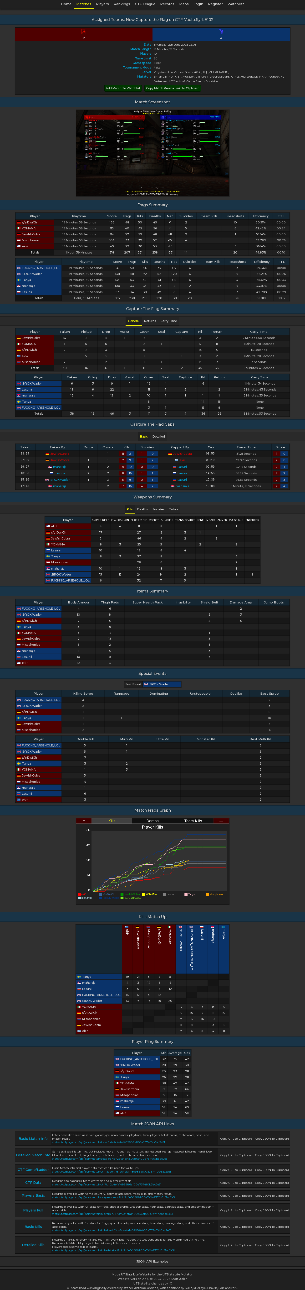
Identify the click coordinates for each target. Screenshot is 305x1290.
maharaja (26, 286)
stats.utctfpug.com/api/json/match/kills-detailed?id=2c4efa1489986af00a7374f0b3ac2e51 (113, 1247)
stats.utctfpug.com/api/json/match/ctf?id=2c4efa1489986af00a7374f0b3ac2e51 (106, 1181)
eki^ (22, 246)
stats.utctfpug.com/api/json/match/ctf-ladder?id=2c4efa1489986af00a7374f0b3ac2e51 (111, 1168)
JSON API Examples (152, 1258)
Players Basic (33, 1192)
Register (215, 4)
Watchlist (236, 4)
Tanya (24, 280)
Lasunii (24, 292)
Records (167, 4)
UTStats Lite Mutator (178, 1271)
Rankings (122, 4)
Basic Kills (33, 1224)
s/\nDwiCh (27, 222)
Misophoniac (28, 240)
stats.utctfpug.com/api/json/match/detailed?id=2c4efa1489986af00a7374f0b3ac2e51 (110, 1156)
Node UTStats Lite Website (131, 1271)
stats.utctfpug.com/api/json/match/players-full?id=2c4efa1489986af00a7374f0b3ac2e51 (112, 1211)
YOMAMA (26, 228)
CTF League (145, 4)
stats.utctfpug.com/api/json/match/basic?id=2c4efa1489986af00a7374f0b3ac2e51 (108, 1139)
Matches (83, 4)
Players (102, 4)
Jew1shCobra (29, 234)
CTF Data (33, 1180)
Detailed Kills (33, 1242)
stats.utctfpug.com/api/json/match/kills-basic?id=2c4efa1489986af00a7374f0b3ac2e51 (111, 1227)
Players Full (33, 1207)
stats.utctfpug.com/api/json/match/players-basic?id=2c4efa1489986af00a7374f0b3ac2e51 (114, 1194)
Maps (184, 4)
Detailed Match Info (33, 1152)
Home (66, 4)
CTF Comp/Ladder (33, 1167)
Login (198, 4)
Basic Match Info (33, 1136)
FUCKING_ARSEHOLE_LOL (38, 268)
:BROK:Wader (29, 274)
